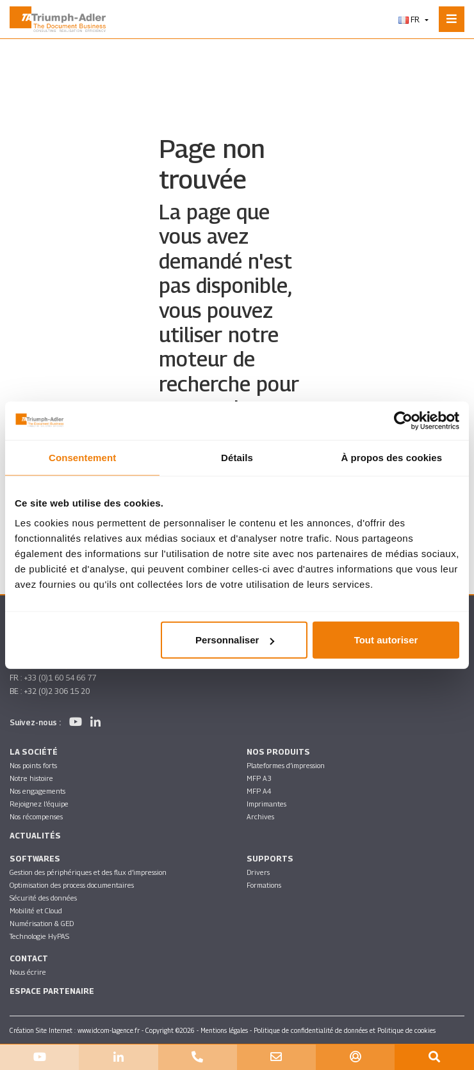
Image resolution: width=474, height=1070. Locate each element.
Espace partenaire (52, 991)
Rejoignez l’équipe (39, 803)
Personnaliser (234, 639)
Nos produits (278, 752)
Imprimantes (266, 803)
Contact (29, 958)
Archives (260, 816)
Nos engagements (37, 791)
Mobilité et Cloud (36, 910)
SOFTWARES (35, 858)
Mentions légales (224, 1030)
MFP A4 (259, 791)
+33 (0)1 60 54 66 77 (60, 677)
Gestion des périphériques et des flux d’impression (88, 872)
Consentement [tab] (82, 457)
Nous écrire (28, 972)
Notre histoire (31, 778)
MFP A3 (259, 778)
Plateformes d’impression (286, 765)
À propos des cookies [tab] (391, 457)
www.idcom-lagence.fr (109, 1030)
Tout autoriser (386, 639)
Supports (270, 858)
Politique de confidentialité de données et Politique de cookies (345, 1030)
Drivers (258, 872)
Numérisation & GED (42, 923)
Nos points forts (33, 765)
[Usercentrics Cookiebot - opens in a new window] (403, 420)
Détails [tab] (237, 457)
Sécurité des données (43, 897)
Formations (264, 885)
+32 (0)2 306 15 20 (57, 691)
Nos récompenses (36, 816)
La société (34, 752)
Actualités (35, 835)
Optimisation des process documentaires (72, 885)
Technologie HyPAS (39, 936)
